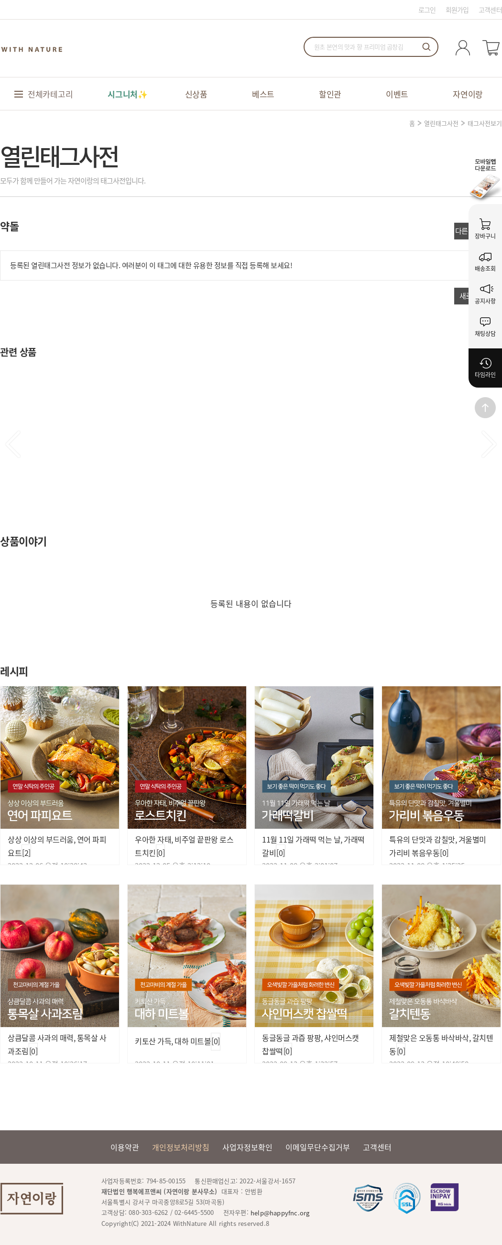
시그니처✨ (128, 94)
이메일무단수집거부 (317, 1147)
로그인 (427, 9)
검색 (426, 47)
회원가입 (457, 9)
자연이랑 (468, 94)
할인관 (330, 94)
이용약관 (124, 1147)
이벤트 (397, 94)
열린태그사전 (441, 123)
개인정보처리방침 (180, 1147)
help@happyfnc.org (280, 1212)
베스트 (263, 94)
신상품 (196, 94)
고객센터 (490, 9)
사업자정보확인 (247, 1147)
